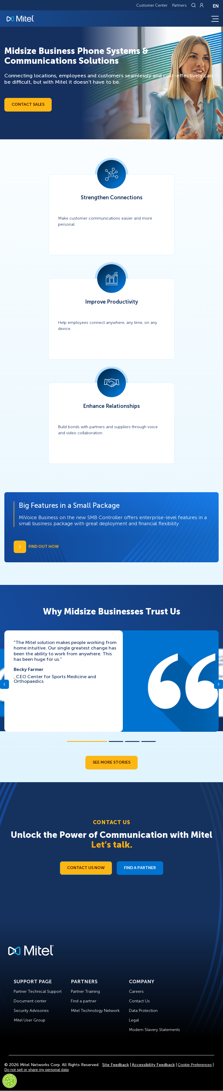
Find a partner (83, 1001)
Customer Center (152, 5)
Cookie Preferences (195, 1065)
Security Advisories (31, 1010)
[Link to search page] (194, 5)
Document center (30, 1001)
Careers (136, 991)
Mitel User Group (29, 1020)
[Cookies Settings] (9, 1081)
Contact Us (139, 1001)
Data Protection (143, 1010)
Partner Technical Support (38, 991)
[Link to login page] (201, 5)
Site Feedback (115, 1064)
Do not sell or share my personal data (36, 1070)
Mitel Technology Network (95, 1010)
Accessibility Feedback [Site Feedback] (153, 1064)
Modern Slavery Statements (154, 1029)
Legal (134, 1020)
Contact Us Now (86, 867)
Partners (179, 5)
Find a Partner (140, 867)
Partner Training (85, 991)
